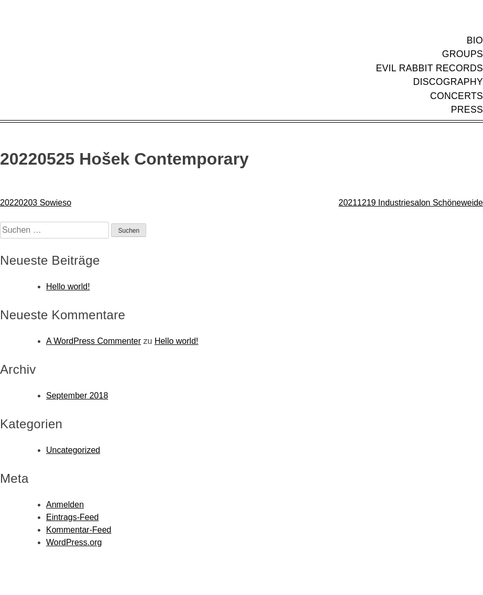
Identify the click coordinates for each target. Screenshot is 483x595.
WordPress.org (74, 542)
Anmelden (65, 504)
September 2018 (77, 395)
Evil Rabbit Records (429, 68)
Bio (475, 40)
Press (467, 109)
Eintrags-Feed (72, 517)
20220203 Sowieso (35, 202)
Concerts (456, 96)
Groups (462, 54)
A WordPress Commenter (93, 341)
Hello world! (68, 286)
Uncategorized (73, 450)
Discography (448, 82)
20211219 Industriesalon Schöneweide (410, 202)
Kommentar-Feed (79, 529)
